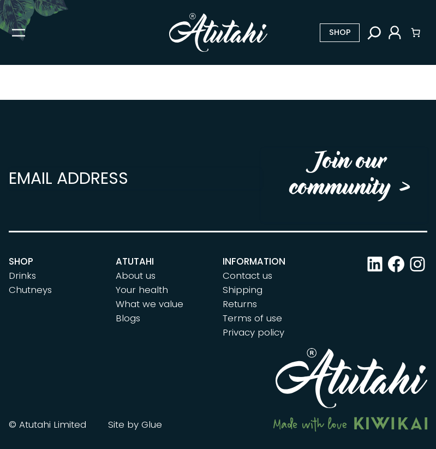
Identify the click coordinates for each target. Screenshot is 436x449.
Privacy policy (253, 332)
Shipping (242, 289)
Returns (240, 303)
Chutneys (30, 289)
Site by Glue (135, 424)
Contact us (247, 275)
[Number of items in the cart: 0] (415, 32)
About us (136, 275)
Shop (340, 32)
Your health (142, 289)
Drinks (22, 275)
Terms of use (252, 318)
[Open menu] (18, 33)
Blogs (128, 318)
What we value (149, 303)
